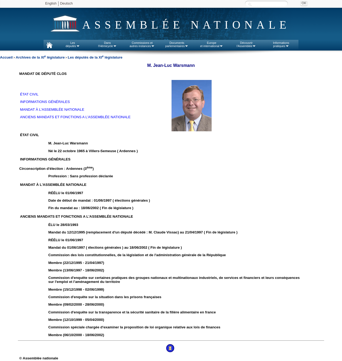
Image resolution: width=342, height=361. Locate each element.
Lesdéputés (72, 44)
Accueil (6, 57)
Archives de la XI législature (40, 57)
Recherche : (250, 4)
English (51, 3)
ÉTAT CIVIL (29, 94)
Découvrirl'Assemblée (246, 44)
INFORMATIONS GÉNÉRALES (45, 102)
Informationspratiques (281, 44)
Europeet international (211, 44)
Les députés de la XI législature (95, 57)
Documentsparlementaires (177, 44)
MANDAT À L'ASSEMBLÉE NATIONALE (52, 109)
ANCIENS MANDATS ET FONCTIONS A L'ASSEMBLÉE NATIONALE (75, 117)
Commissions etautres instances (142, 44)
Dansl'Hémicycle (107, 44)
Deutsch (66, 3)
